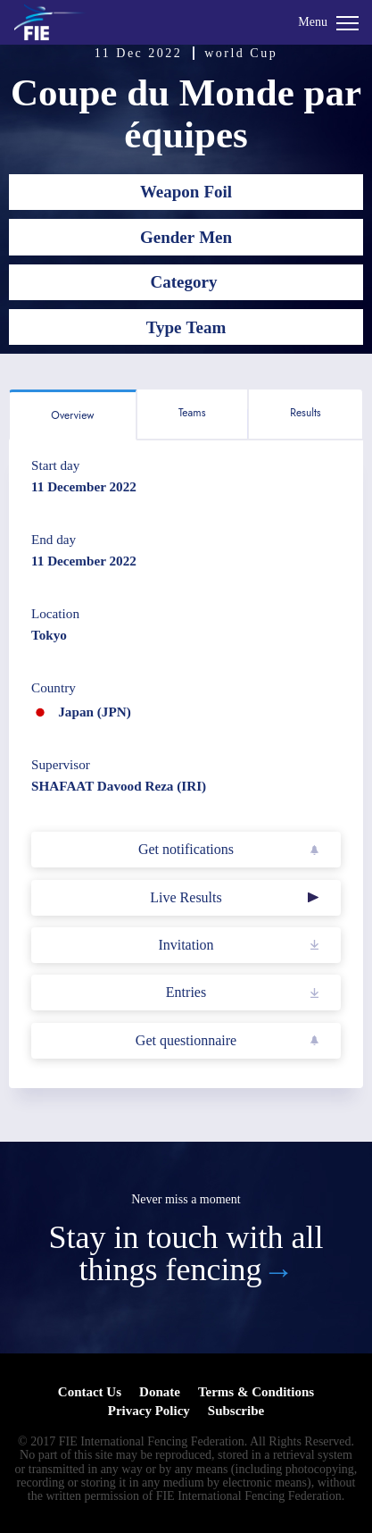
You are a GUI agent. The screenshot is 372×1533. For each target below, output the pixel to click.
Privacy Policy (149, 1410)
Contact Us (89, 1392)
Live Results (185, 897)
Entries (186, 992)
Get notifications (186, 849)
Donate (159, 1392)
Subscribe (236, 1410)
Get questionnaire (186, 1040)
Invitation (185, 944)
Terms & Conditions (256, 1392)
